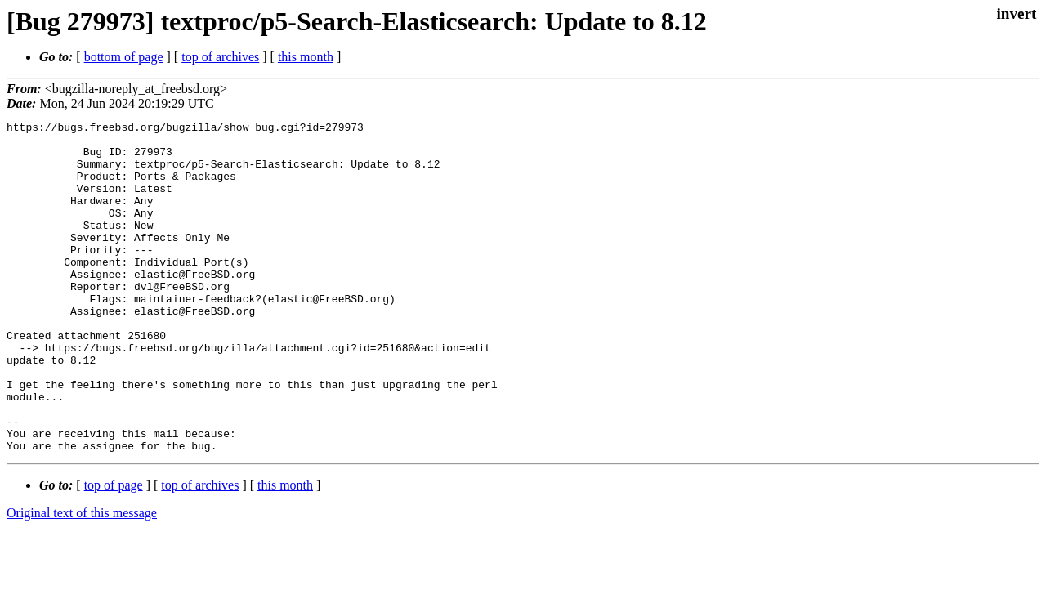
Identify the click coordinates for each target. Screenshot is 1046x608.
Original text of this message (82, 579)
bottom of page (123, 57)
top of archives (220, 57)
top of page (113, 551)
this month (305, 57)
